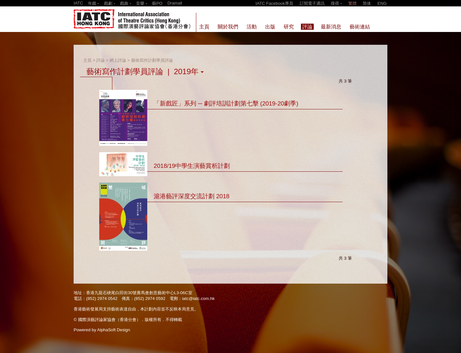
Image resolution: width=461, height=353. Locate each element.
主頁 (87, 60)
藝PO (157, 3)
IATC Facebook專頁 (274, 3)
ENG (382, 3)
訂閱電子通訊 (312, 3)
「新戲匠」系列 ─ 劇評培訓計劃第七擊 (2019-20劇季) (226, 103)
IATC (78, 3)
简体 (367, 3)
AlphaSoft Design (113, 329)
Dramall (174, 3)
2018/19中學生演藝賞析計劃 (192, 165)
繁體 (352, 3)
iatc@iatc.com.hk (198, 298)
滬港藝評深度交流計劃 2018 (192, 196)
